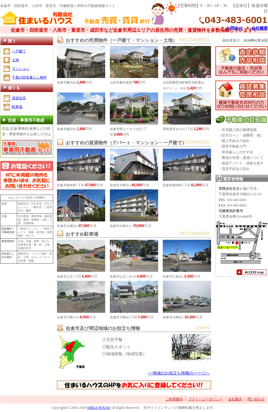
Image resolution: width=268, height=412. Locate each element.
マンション (20, 69)
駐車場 (17, 107)
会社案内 (235, 399)
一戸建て (19, 51)
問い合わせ (256, 399)
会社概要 (259, 28)
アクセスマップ (252, 272)
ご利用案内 (174, 399)
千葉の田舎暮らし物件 (29, 77)
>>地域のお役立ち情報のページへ (179, 373)
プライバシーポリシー (205, 399)
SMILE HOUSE (98, 408)
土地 (15, 60)
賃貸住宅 (19, 98)
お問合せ (234, 28)
